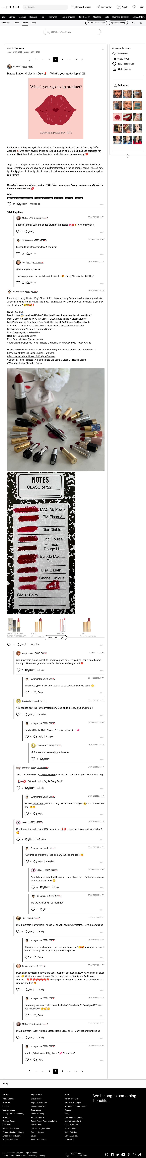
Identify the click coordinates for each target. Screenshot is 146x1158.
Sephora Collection (120, 17)
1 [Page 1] (36, 59)
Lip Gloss (58, 198)
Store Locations (70, 1129)
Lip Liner (69, 198)
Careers (6, 1106)
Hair (42, 17)
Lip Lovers (19, 48)
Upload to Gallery (118, 23)
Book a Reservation (38, 1140)
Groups (25, 23)
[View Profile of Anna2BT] (20, 66)
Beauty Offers (36, 1125)
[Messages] (141, 22)
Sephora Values (9, 1110)
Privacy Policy (8, 1156)
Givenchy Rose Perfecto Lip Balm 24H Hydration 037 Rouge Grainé (57, 343)
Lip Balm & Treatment (44, 198)
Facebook (112, 1154)
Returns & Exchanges (72, 1103)
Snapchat (134, 1154)
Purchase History (37, 1114)
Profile (16, 23)
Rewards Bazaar (37, 1132)
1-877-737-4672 (76, 1153)
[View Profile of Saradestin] (30, 966)
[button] (55, 108)
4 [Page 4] (49, 59)
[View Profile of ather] (27, 918)
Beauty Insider (36, 1099)
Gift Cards (7, 1125)
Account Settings (37, 1117)
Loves (33, 1136)
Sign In (125, 7)
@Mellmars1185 (41, 1053)
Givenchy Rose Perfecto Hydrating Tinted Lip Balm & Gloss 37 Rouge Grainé (47, 360)
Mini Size (97, 17)
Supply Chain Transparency (13, 1114)
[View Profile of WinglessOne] (31, 653)
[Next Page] (82, 59)
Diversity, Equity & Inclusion (13, 1132)
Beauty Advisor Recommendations (44, 1121)
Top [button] (7, 1084)
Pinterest (129, 1154)
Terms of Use (21, 1156)
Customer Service (71, 1099)
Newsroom (7, 1103)
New (3, 17)
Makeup (22, 17)
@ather (49, 947)
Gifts (107, 17)
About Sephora (8, 1099)
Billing (66, 1114)
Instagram (107, 1154)
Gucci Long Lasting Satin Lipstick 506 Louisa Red (59, 325)
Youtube (123, 1155)
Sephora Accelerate (10, 1140)
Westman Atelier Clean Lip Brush (25, 363)
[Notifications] (133, 23)
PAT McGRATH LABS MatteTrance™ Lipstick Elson (60, 319)
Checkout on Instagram (12, 1136)
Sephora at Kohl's (71, 1125)
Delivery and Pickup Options (75, 1106)
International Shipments (73, 1117)
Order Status (36, 1110)
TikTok (140, 1154)
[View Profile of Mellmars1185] (31, 218)
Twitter (117, 1154)
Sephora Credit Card (39, 1103)
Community (5, 23)
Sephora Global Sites (11, 1129)
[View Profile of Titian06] (28, 822)
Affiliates (6, 1117)
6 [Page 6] (62, 59)
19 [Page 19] (75, 59)
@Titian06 (42, 855)
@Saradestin (73, 1005)
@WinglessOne (44, 685)
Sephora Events (9, 1121)
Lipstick (79, 198)
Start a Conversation (96, 23)
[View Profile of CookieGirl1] (30, 701)
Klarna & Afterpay (71, 1136)
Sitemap (42, 1156)
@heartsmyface (86, 225)
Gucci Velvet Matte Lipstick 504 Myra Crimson (31, 356)
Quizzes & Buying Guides (40, 1129)
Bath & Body (84, 17)
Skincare (33, 17)
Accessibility (69, 1140)
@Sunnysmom (23, 660)
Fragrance (52, 17)
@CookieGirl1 (39, 730)
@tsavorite (38, 803)
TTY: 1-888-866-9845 (78, 1156)
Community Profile (38, 1106)
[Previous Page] (29, 59)
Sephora (10, 7)
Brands (12, 17)
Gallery (33, 23)
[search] (45, 7)
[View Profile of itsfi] (26, 262)
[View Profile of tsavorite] (29, 767)
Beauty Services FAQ (72, 1121)
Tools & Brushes (67, 17)
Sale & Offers (139, 17)
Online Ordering (70, 1132)
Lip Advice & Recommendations (20, 198)
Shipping (67, 1110)
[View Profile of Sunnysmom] (30, 240)
